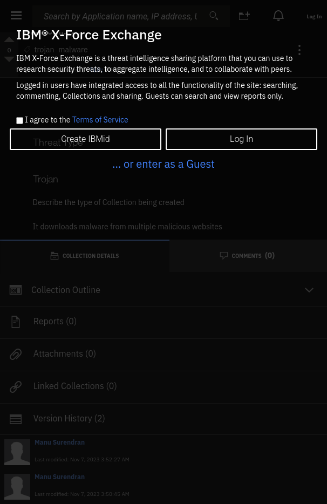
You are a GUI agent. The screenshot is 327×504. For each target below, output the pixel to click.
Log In (241, 139)
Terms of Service (100, 120)
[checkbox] (19, 120)
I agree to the (76, 120)
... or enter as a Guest (163, 163)
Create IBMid (85, 139)
